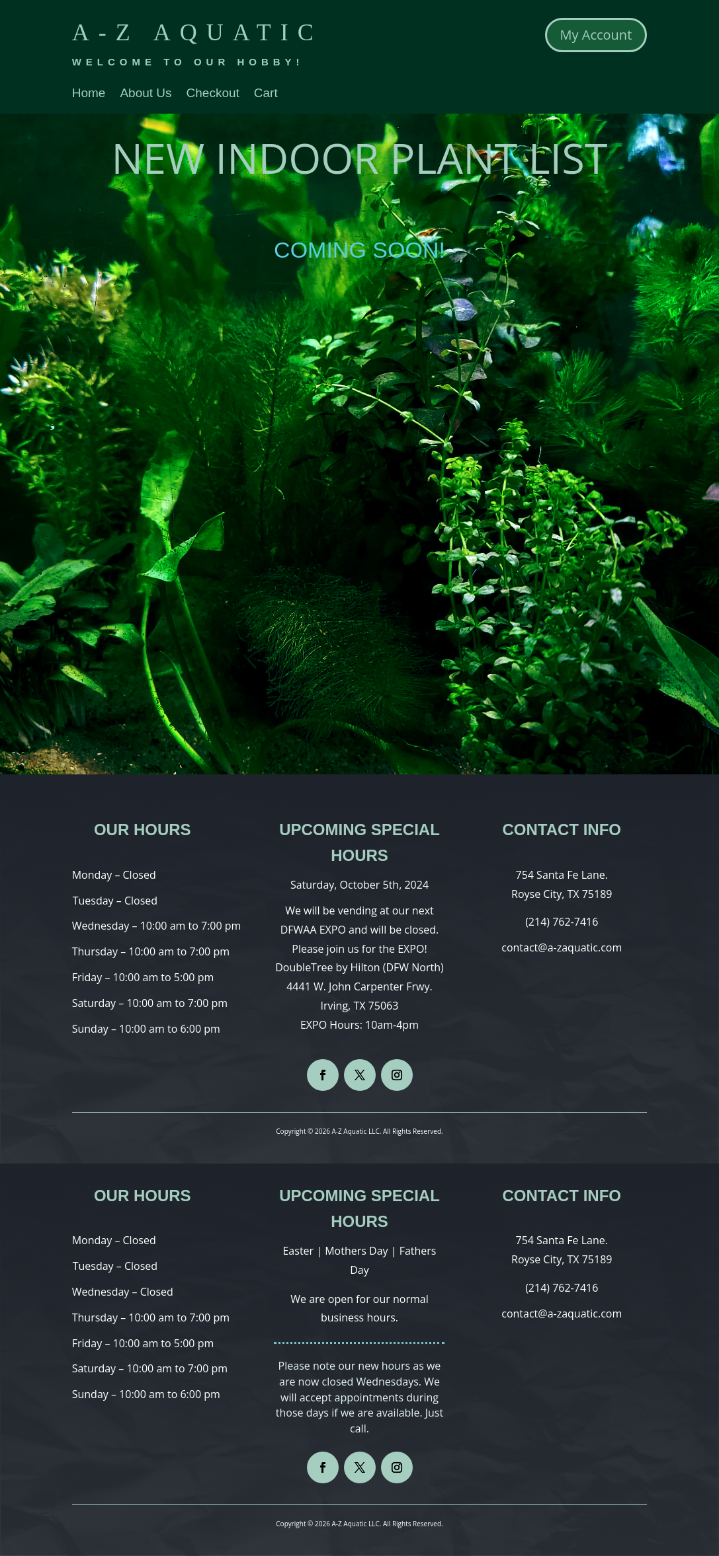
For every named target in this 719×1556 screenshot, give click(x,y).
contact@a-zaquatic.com (561, 947)
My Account (596, 35)
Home (89, 94)
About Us (145, 94)
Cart (266, 94)
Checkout (213, 94)
